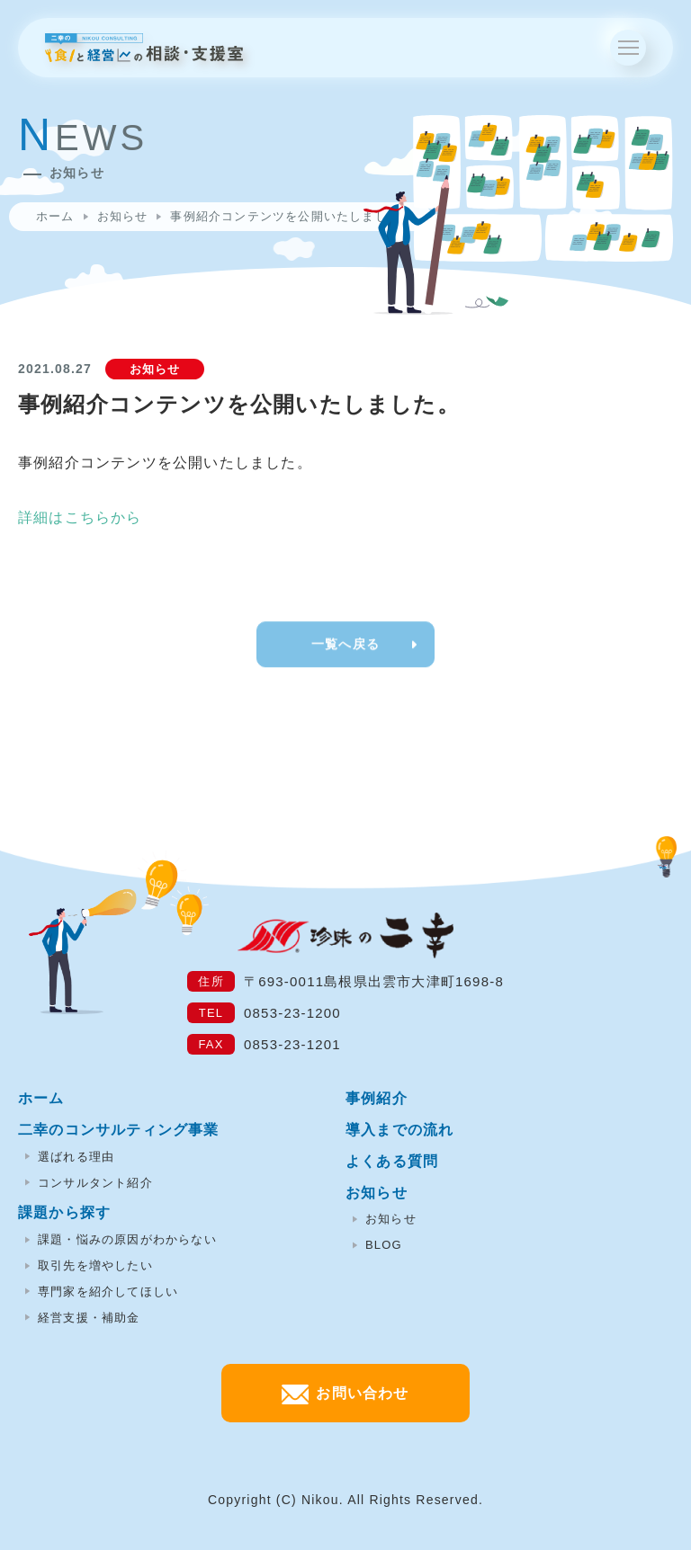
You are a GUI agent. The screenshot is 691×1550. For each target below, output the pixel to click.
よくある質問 (392, 1161)
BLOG (377, 1245)
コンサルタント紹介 (89, 1182)
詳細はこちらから (80, 517)
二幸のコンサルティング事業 (119, 1129)
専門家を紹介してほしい (101, 1291)
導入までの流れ (399, 1129)
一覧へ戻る (345, 657)
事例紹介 (377, 1098)
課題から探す (64, 1212)
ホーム (55, 216)
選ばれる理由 (69, 1156)
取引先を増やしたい (89, 1265)
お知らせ (122, 216)
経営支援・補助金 (82, 1317)
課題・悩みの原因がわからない (121, 1239)
